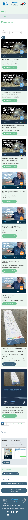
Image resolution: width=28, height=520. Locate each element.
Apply (3, 37)
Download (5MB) (10, 201)
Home (4, 16)
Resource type (13, 30)
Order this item (10, 364)
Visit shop (6, 462)
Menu (7, 12)
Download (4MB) (10, 236)
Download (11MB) (11, 67)
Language (4, 30)
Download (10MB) (11, 100)
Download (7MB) (10, 416)
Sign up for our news (12, 473)
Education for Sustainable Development (14, 490)
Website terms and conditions (11, 505)
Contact (5, 503)
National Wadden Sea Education (14, 483)
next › (6, 427)
